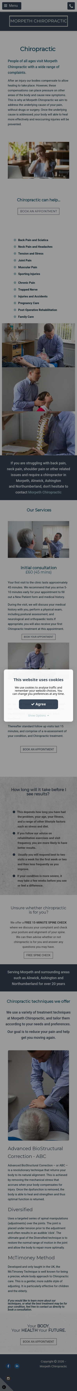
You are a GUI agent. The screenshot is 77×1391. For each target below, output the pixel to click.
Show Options (38, 715)
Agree (38, 704)
